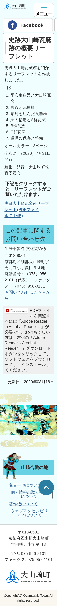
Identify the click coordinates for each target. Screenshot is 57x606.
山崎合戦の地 (34, 467)
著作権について (23, 503)
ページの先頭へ (46, 487)
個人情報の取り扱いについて (29, 494)
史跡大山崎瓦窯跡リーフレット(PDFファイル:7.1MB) (26, 209)
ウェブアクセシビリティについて (29, 513)
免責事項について (25, 485)
